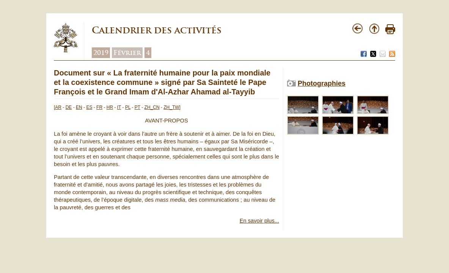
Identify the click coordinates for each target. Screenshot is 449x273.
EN (79, 107)
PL (127, 107)
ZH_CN (152, 107)
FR (99, 107)
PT (137, 107)
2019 (100, 53)
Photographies (321, 83)
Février (127, 53)
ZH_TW (171, 107)
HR (110, 107)
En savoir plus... (259, 221)
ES (89, 107)
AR (58, 107)
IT (119, 107)
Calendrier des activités (156, 30)
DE (69, 107)
